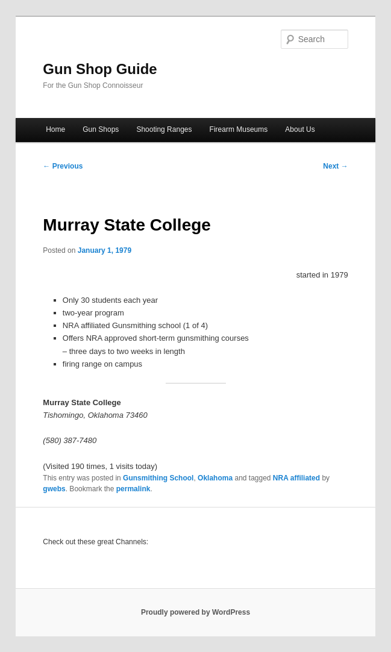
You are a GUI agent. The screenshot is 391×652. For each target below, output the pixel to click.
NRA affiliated (296, 478)
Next (335, 166)
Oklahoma (215, 478)
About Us (299, 129)
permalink (133, 489)
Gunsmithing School (158, 478)
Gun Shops (101, 129)
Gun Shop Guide (100, 69)
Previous (63, 166)
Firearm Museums (239, 129)
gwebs (54, 489)
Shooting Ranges (164, 129)
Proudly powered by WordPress (195, 612)
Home (55, 129)
